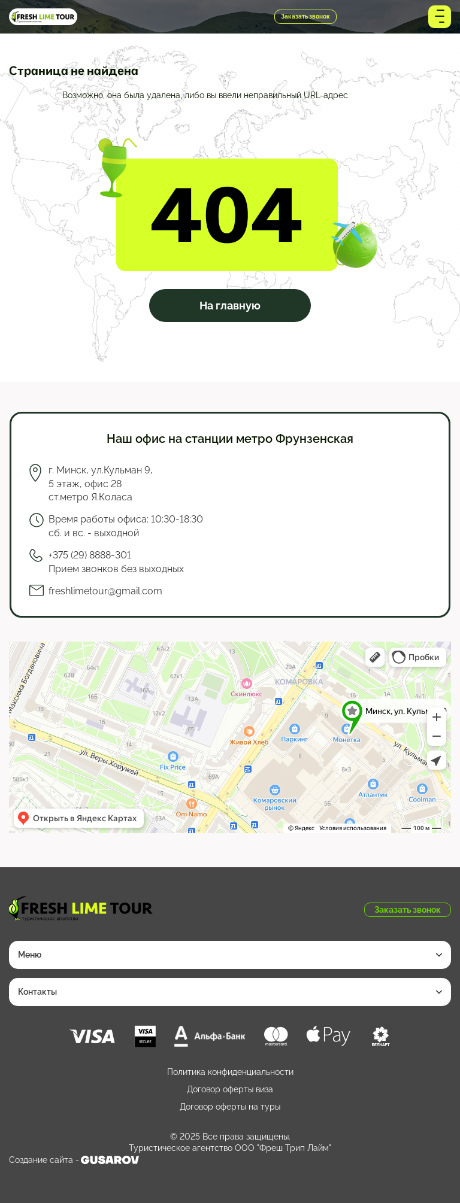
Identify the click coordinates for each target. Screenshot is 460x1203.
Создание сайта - (74, 1160)
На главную (230, 305)
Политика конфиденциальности (230, 1072)
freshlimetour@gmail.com (105, 591)
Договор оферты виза (230, 1089)
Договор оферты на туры (230, 1106)
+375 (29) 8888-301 (175, 17)
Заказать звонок (305, 16)
